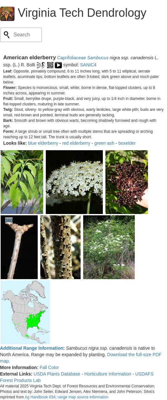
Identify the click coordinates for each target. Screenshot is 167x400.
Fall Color (49, 367)
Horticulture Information (107, 373)
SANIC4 (88, 64)
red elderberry (76, 143)
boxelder (127, 143)
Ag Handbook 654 (40, 397)
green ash (104, 143)
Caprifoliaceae (71, 57)
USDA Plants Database (57, 373)
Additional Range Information (31, 348)
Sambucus (98, 57)
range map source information (82, 397)
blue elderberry (43, 143)
